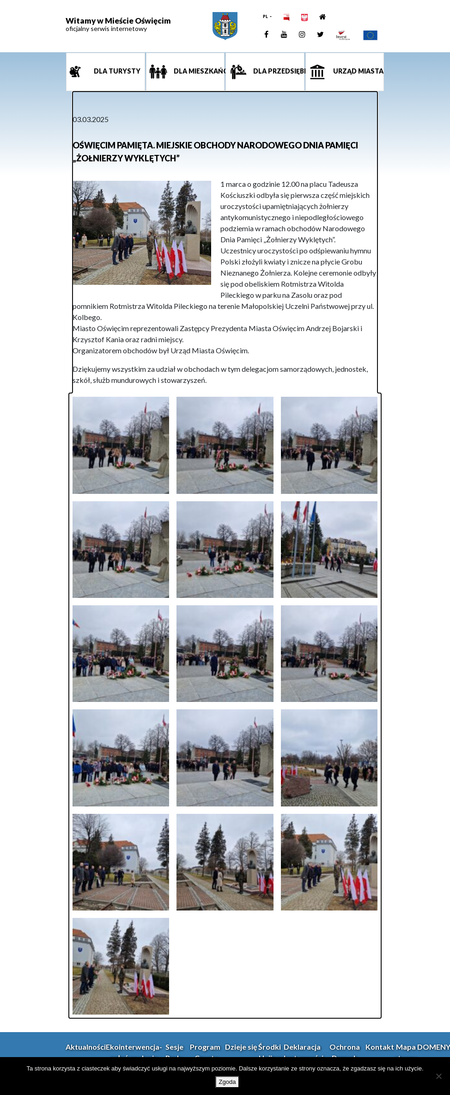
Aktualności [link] (86, 1046)
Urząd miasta (357, 71)
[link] (225, 26)
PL (266, 16)
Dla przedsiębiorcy (278, 71)
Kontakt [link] (379, 1046)
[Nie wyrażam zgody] (438, 1076)
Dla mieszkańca (198, 71)
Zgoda (227, 1081)
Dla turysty (116, 71)
